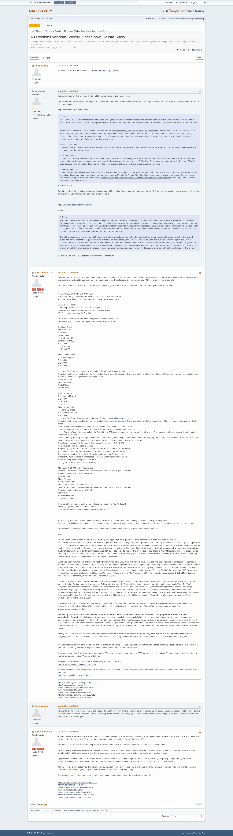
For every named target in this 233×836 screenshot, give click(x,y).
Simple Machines (47, 833)
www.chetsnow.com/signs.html (71, 609)
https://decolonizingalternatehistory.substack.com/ (77, 682)
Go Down (34, 58)
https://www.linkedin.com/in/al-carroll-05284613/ (77, 695)
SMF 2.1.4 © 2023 (33, 833)
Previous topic (183, 50)
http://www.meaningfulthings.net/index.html (77, 664)
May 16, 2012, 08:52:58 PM (68, 731)
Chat (154, 19)
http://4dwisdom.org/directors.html (73, 110)
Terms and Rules (192, 833)
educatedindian (43, 272)
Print (199, 58)
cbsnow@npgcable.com (114, 371)
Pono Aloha (41, 65)
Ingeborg (39, 91)
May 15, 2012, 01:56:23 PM (68, 272)
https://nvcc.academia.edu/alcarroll (71, 685)
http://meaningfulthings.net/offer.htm (74, 675)
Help (182, 833)
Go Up (33, 804)
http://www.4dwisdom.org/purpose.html (75, 205)
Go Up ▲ (202, 833)
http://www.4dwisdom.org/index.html (103, 70)
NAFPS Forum (40, 11)
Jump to (165, 816)
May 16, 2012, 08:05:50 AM (68, 706)
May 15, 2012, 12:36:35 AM (68, 91)
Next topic (197, 50)
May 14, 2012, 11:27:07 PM (68, 66)
